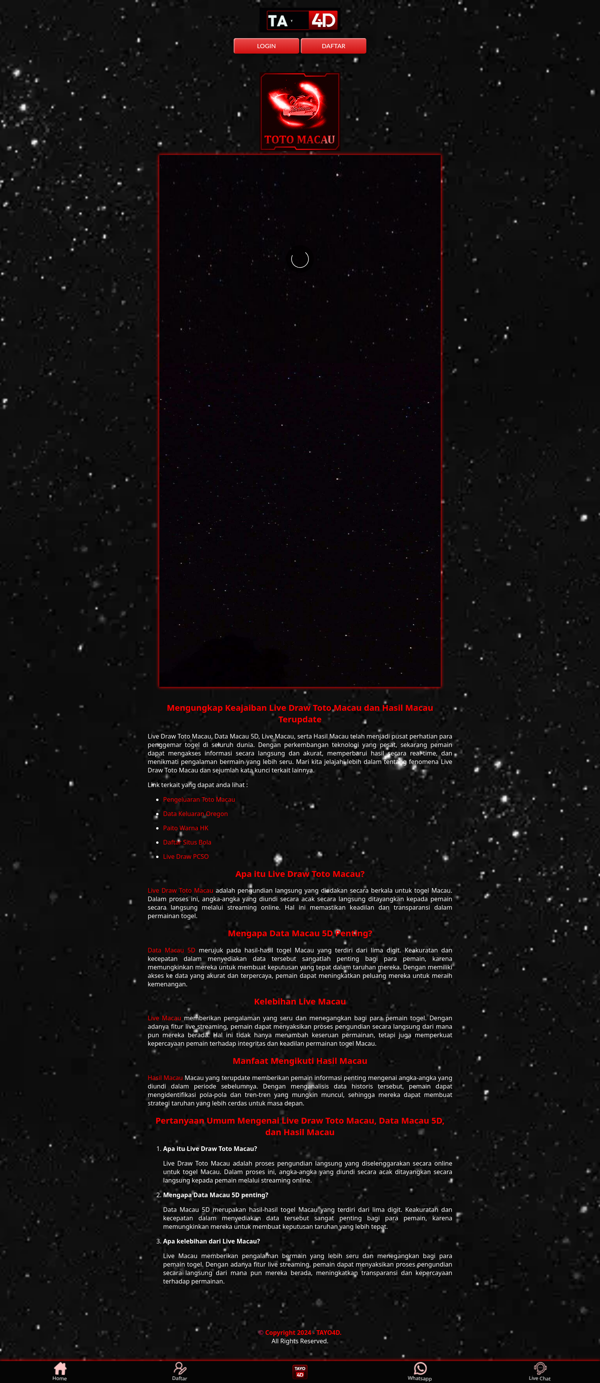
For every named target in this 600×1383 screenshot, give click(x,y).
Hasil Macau (166, 1077)
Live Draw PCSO (186, 856)
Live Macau (166, 1018)
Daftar (179, 1372)
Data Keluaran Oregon (195, 813)
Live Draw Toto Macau (182, 890)
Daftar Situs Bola (187, 842)
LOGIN (266, 45)
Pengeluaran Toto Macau (199, 799)
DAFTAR (333, 45)
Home (60, 1372)
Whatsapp (420, 1372)
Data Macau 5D (173, 950)
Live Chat (540, 1372)
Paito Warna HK (185, 828)
